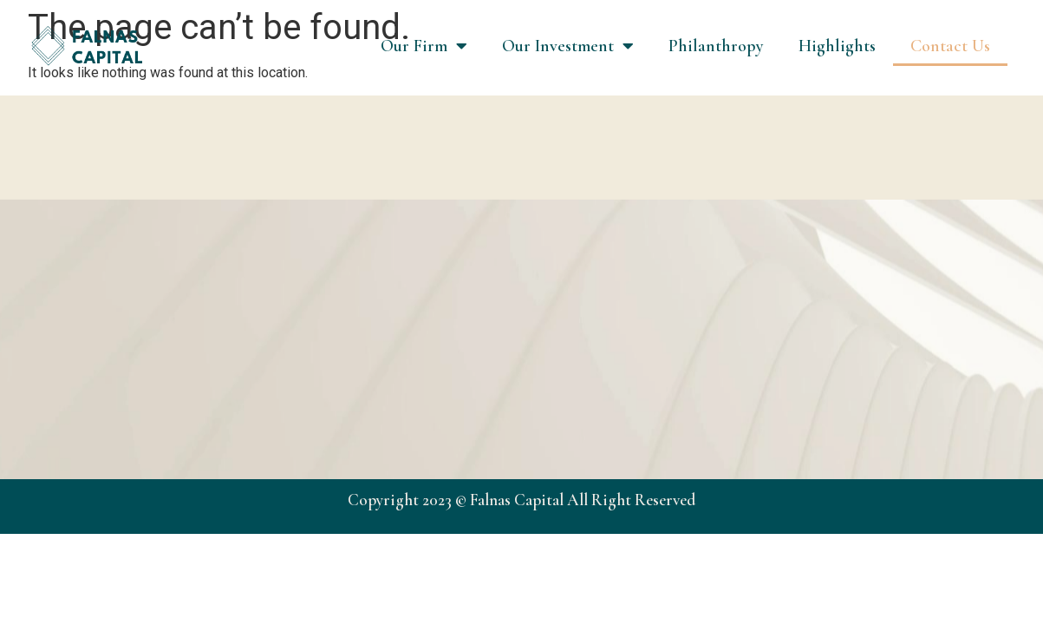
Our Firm (424, 46)
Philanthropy (716, 46)
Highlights (837, 46)
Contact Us (950, 46)
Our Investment (568, 46)
